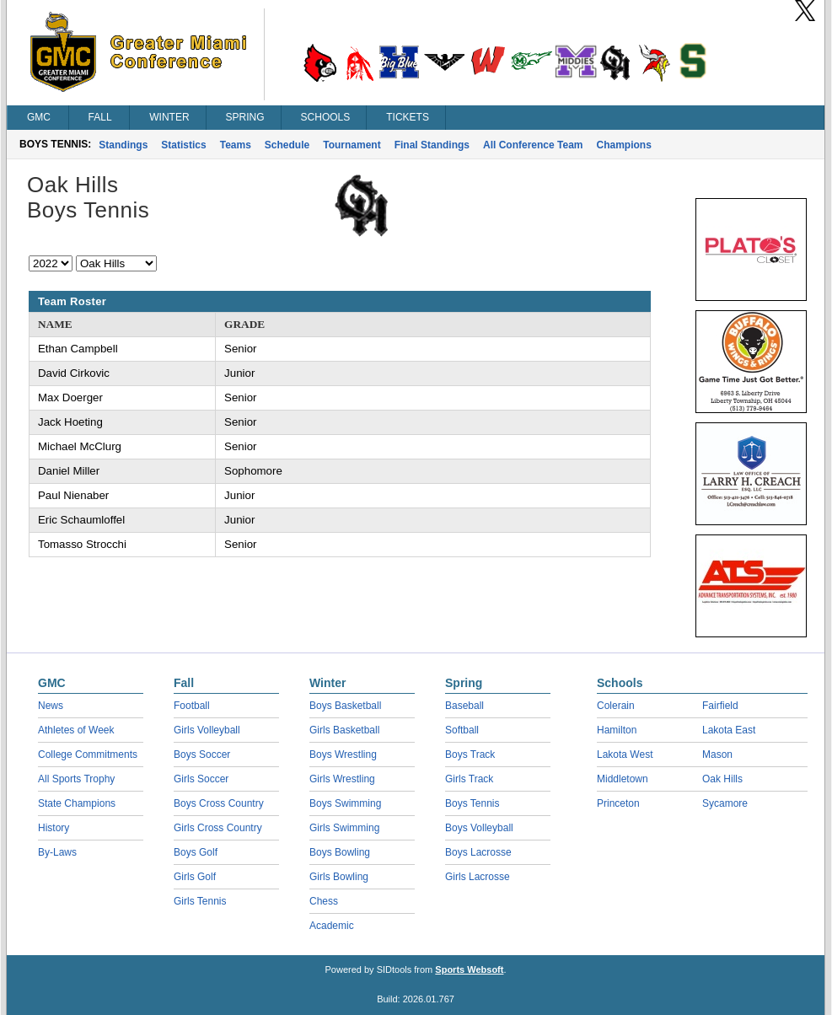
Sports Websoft (469, 969)
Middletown (622, 779)
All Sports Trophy (76, 779)
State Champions (76, 803)
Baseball (464, 706)
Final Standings (432, 145)
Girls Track (469, 779)
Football (192, 706)
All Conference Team (532, 145)
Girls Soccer (201, 779)
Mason (717, 754)
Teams (235, 145)
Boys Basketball (345, 706)
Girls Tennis (200, 901)
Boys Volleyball (479, 828)
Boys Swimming (345, 803)
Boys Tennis (472, 803)
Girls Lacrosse (477, 877)
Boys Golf (195, 852)
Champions (624, 145)
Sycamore (725, 803)
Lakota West (624, 754)
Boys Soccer (202, 754)
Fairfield (720, 706)
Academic (331, 926)
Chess (323, 901)
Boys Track (470, 754)
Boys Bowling (339, 852)
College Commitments (87, 754)
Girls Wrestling (342, 779)
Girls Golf (195, 877)
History (53, 828)
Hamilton (616, 730)
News (50, 706)
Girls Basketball (344, 730)
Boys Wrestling (343, 754)
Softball (462, 730)
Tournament (351, 145)
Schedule (287, 145)
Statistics (183, 145)
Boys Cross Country (219, 803)
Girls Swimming (344, 828)
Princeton (618, 803)
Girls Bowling (338, 877)
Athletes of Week (76, 730)
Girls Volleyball (207, 730)
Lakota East (728, 730)
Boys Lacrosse (478, 852)
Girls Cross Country (218, 828)
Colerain (616, 706)
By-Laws (57, 852)
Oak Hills (722, 779)
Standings (123, 145)
